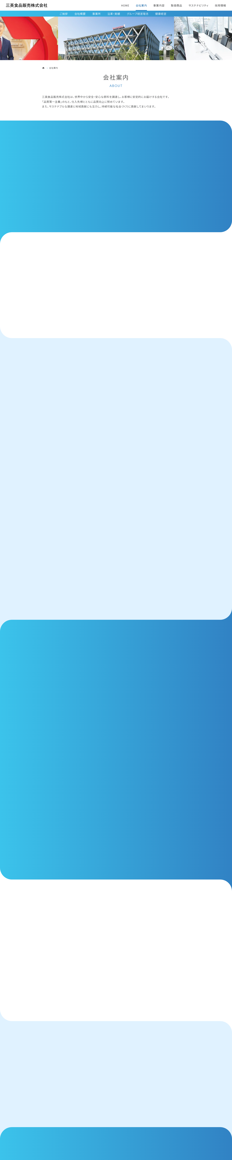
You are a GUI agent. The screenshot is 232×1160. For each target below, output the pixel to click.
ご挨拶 (64, 14)
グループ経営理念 (138, 14)
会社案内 (141, 5)
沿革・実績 (113, 14)
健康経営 (160, 14)
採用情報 (220, 5)
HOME (125, 5)
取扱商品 (176, 5)
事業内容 (159, 5)
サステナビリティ (198, 5)
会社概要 (80, 14)
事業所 (96, 14)
